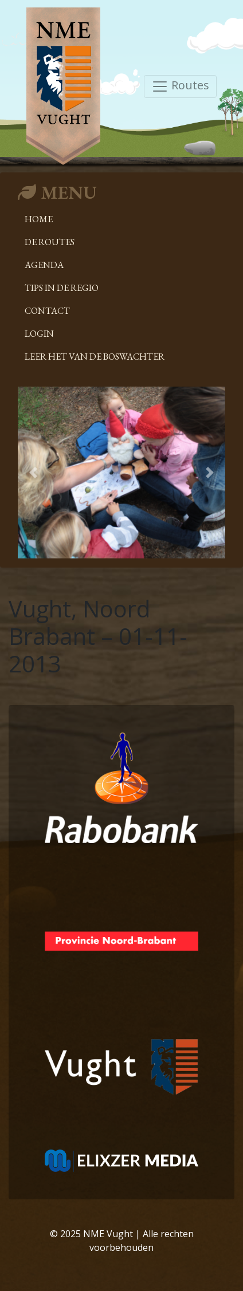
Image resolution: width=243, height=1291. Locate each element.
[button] (33, 472)
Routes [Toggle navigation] (180, 86)
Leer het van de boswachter (94, 357)
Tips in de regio (62, 288)
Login (39, 334)
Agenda (44, 265)
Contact (47, 311)
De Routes (50, 242)
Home (39, 219)
